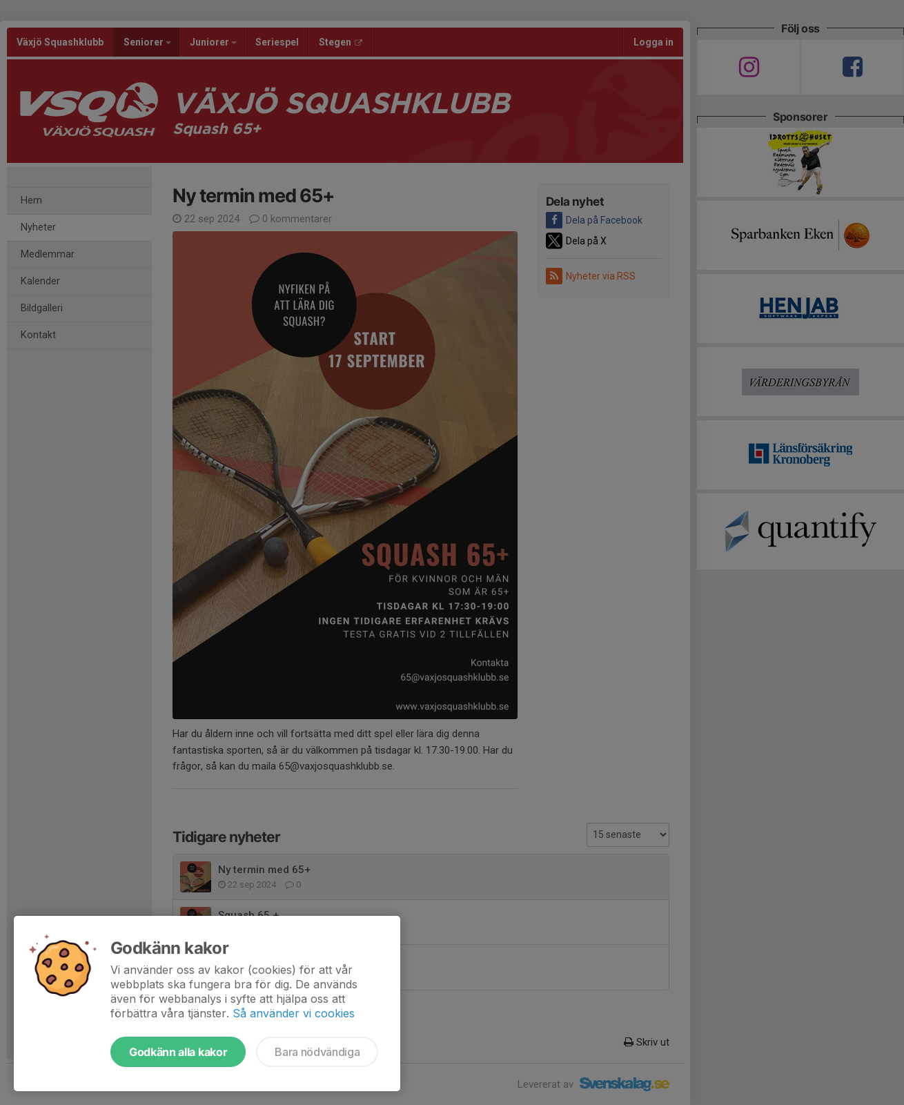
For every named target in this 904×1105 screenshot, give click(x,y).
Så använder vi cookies (294, 1013)
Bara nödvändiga (317, 1052)
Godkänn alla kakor (178, 1052)
